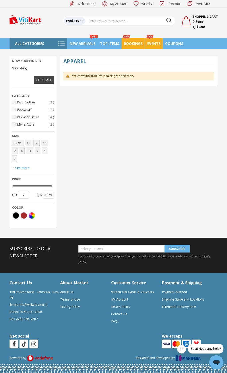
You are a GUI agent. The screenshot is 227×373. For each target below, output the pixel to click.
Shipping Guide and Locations (183, 299)
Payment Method (174, 292)
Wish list (147, 4)
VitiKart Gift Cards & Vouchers (132, 292)
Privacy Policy (70, 307)
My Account (118, 4)
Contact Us (119, 314)
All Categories (29, 43)
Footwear (35, 109)
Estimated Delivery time (179, 307)
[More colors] (32, 216)
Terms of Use (70, 299)
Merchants (203, 4)
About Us (67, 292)
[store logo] (25, 19)
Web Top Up (86, 4)
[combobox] (130, 20)
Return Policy (120, 307)
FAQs (115, 321)
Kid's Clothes (35, 102)
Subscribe (177, 249)
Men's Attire (35, 124)
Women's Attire (35, 117)
